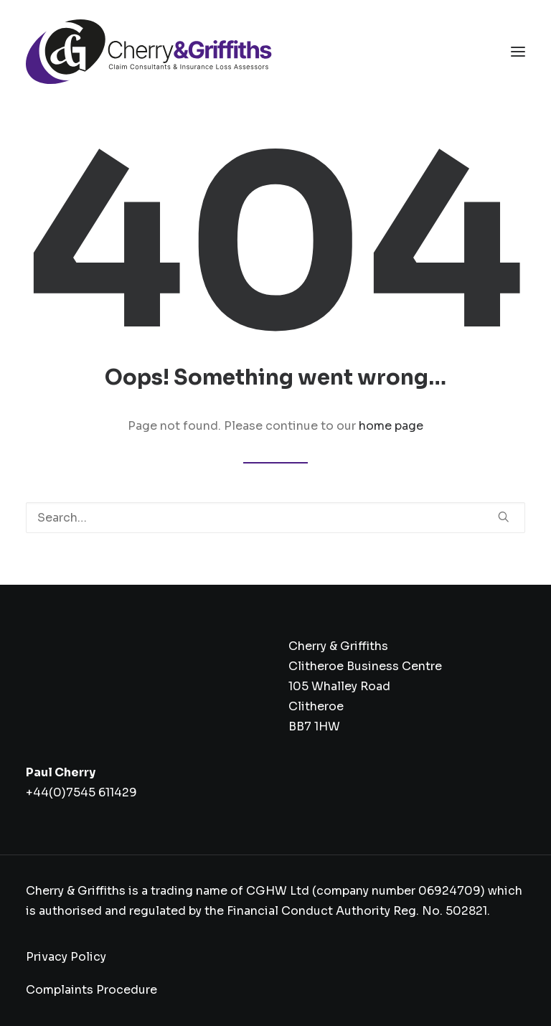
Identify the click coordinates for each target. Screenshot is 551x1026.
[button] (518, 51)
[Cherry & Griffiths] (149, 51)
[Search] (275, 517)
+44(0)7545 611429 (81, 792)
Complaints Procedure (91, 989)
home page (391, 425)
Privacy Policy (66, 956)
